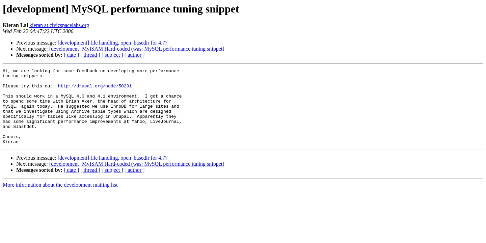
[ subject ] (112, 55)
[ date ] (71, 55)
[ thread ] (90, 55)
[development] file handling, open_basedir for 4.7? (113, 43)
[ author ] (135, 55)
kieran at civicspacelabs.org (59, 25)
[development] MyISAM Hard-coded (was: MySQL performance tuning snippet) (136, 49)
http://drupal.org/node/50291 (95, 90)
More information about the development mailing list (60, 200)
